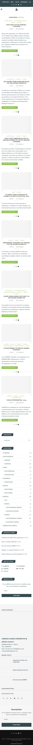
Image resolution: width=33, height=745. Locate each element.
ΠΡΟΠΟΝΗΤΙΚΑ (17, 475)
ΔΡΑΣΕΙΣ (13, 344)
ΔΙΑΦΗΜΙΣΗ (17, 478)
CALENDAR (6, 344)
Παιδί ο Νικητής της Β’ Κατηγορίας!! (12, 554)
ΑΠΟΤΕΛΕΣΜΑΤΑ (8, 20)
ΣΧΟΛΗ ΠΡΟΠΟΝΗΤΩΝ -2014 (16, 400)
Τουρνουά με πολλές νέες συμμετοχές (13, 537)
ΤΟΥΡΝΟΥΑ (19, 22)
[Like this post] (14, 55)
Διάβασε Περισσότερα (10, 50)
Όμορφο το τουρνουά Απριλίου (10, 550)
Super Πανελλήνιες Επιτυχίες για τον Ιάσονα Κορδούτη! (16, 297)
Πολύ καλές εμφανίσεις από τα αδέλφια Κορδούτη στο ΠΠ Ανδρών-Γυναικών (16, 140)
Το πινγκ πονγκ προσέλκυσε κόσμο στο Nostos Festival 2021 (16, 195)
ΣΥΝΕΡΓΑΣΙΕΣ (5, 2)
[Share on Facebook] (16, 55)
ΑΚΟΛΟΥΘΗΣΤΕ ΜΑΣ (8, 693)
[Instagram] (13, 4)
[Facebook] (8, 566)
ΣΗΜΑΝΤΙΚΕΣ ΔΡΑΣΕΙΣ (17, 525)
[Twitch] (20, 4)
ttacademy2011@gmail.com (10, 651)
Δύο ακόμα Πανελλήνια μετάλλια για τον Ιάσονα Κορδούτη (16, 82)
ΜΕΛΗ (12, 2)
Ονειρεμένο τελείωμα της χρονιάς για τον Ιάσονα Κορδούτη (16, 243)
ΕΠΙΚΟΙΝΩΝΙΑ (24, 2)
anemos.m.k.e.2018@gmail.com (15, 649)
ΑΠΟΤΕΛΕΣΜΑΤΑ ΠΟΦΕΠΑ (9, 292)
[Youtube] (18, 4)
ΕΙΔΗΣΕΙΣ (18, 79)
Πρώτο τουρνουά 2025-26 (9, 541)
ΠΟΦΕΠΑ (22, 240)
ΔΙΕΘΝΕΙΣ (17, 460)
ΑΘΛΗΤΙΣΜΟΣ (17, 489)
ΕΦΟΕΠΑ (13, 22)
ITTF (17, 500)
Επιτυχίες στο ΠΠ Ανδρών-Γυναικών (17, 25)
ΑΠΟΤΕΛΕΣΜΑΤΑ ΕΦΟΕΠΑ (20, 20)
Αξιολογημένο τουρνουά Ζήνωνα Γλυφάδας (16, 349)
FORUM (17, 2)
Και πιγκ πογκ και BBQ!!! (9, 546)
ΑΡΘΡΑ (13, 192)
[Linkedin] (16, 4)
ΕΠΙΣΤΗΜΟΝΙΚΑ (17, 471)
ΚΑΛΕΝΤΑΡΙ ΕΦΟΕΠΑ (8, 345)
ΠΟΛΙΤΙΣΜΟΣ (17, 493)
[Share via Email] (18, 55)
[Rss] (22, 698)
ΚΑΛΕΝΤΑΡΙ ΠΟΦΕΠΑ (19, 345)
